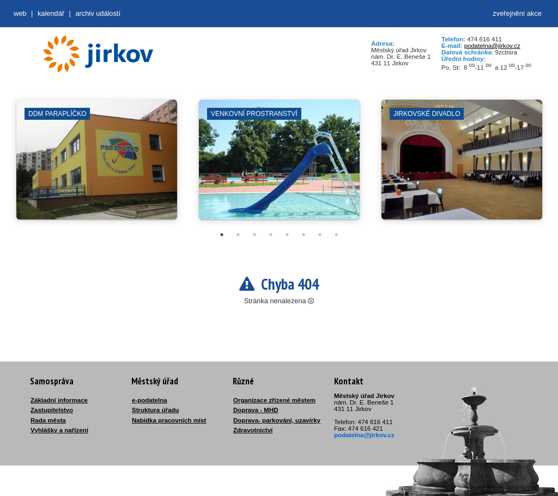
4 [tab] (270, 234)
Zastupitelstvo (52, 410)
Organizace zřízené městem (274, 400)
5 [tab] (287, 234)
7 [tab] (319, 234)
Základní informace (59, 400)
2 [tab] (238, 234)
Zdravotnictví (252, 430)
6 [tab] (303, 234)
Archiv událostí (97, 13)
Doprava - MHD (255, 410)
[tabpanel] (96, 165)
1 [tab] (221, 234)
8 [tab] (336, 234)
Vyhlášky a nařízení (59, 430)
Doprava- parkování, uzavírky (276, 420)
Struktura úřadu (155, 410)
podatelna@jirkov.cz (492, 45)
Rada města (48, 420)
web (20, 13)
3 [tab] (254, 234)
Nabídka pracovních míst (169, 420)
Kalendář (51, 13)
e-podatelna (149, 400)
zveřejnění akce (517, 13)
